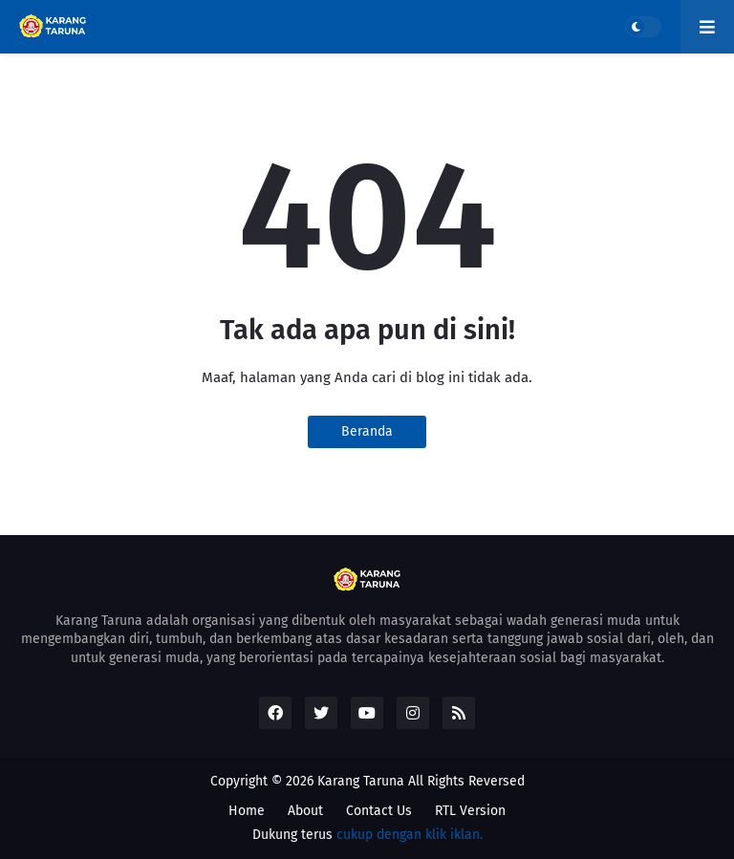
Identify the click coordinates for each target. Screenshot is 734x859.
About (305, 811)
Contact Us (379, 811)
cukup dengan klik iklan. (409, 835)
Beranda (367, 431)
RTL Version (470, 811)
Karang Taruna (360, 781)
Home (246, 811)
